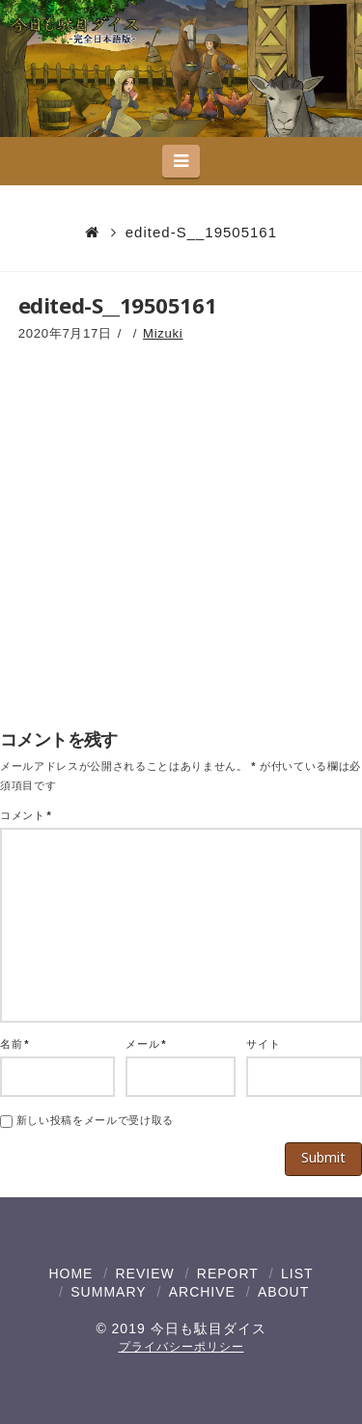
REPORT (228, 1273)
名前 (14, 1044)
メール (145, 1044)
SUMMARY (108, 1292)
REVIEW (144, 1273)
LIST (297, 1273)
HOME (70, 1273)
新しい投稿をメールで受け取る (95, 1120)
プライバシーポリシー (181, 1347)
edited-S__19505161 (201, 232)
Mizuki (162, 333)
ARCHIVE (202, 1292)
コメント (25, 815)
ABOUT (283, 1292)
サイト (263, 1044)
